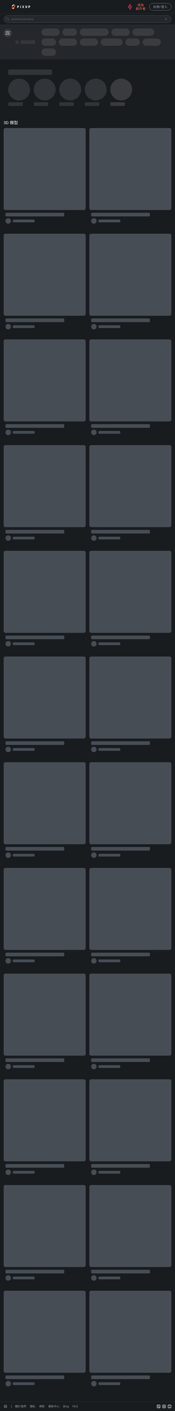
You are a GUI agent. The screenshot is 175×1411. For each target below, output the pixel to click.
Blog (66, 1406)
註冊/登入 (160, 7)
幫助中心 (53, 1406)
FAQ (75, 1406)
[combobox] (87, 19)
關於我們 (20, 1406)
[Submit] (7, 19)
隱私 (33, 1406)
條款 (42, 1406)
